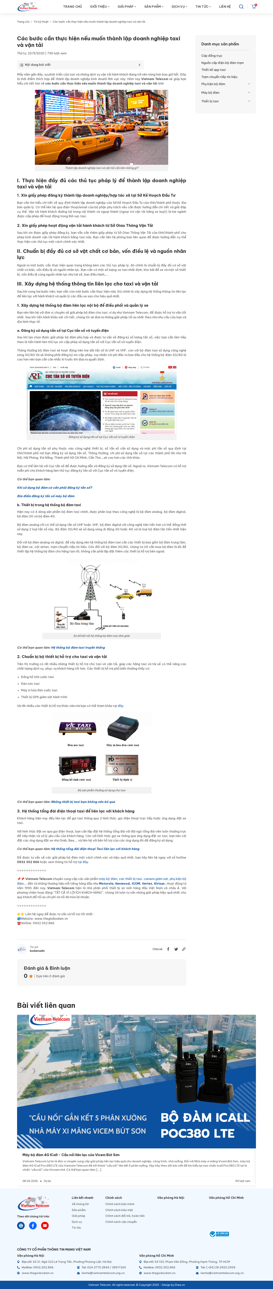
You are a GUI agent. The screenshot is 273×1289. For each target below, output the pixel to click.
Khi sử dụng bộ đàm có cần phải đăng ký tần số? (54, 487)
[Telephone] (105, 1267)
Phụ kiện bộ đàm (213, 84)
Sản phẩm (79, 1210)
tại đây (83, 862)
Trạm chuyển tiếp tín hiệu (219, 77)
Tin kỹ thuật (41, 21)
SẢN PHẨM (154, 6)
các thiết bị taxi (130, 879)
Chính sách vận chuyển (121, 1222)
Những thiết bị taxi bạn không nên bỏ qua (83, 802)
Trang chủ (23, 21)
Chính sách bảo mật (119, 1210)
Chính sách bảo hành (119, 1204)
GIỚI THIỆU (100, 6)
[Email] (105, 1273)
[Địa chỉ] (75, 1262)
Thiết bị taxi (210, 101)
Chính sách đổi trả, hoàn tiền (125, 1216)
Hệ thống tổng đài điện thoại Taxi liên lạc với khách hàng (95, 849)
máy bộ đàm (108, 879)
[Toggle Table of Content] (79, 65)
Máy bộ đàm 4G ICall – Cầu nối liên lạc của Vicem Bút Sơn (71, 1155)
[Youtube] (45, 1226)
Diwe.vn (180, 1285)
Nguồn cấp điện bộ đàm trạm (222, 63)
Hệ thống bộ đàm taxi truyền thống (78, 647)
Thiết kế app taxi (213, 70)
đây (120, 706)
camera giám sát (156, 879)
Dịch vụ (77, 1222)
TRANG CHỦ (72, 6)
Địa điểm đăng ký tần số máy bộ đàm (45, 496)
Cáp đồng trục (211, 56)
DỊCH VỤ (180, 6)
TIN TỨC (203, 6)
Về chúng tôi (80, 1204)
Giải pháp (78, 1216)
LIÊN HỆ (225, 6)
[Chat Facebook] (33, 1226)
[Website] (21, 1226)
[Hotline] (45, 1267)
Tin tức (76, 1227)
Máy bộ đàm (210, 92)
